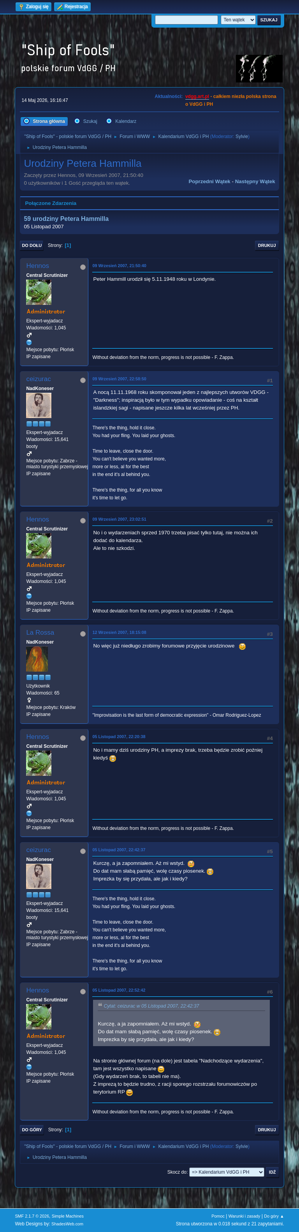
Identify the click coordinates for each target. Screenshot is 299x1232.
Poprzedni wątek (209, 181)
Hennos (37, 266)
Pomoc (218, 1216)
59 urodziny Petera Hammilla (66, 218)
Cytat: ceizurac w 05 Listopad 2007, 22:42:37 (151, 1006)
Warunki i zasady (244, 1216)
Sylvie (242, 136)
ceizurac (38, 379)
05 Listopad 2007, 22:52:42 (118, 990)
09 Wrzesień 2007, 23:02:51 (119, 519)
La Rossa (40, 632)
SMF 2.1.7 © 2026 (32, 1216)
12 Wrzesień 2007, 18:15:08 (119, 632)
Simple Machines (68, 1216)
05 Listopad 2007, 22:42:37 (118, 849)
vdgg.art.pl (197, 96)
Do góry (32, 1129)
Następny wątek (255, 181)
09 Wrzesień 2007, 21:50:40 (119, 265)
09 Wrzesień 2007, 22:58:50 (119, 378)
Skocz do (176, 1172)
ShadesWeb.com (67, 1224)
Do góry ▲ (274, 1216)
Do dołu (32, 245)
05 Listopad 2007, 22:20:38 (118, 736)
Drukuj (267, 245)
